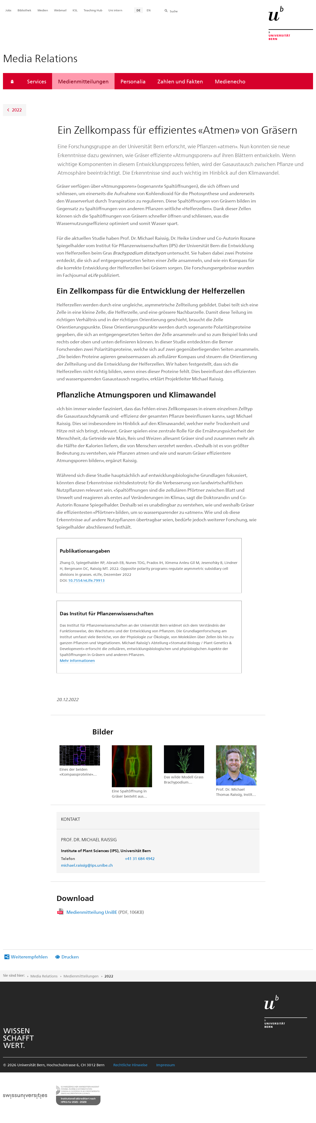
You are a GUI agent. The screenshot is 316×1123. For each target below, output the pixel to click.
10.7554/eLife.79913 (86, 580)
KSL (75, 10)
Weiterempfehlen (29, 957)
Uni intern (115, 10)
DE (138, 10)
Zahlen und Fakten (180, 81)
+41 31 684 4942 (140, 858)
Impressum (165, 1064)
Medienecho (230, 81)
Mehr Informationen (77, 660)
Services (36, 81)
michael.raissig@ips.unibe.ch (87, 865)
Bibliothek (24, 10)
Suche (174, 11)
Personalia (133, 81)
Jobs (8, 10)
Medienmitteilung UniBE (105, 912)
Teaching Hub (93, 10)
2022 (17, 110)
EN (149, 10)
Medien (43, 10)
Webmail (60, 10)
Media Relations (44, 975)
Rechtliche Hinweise (130, 1064)
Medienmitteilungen (83, 81)
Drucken (70, 957)
